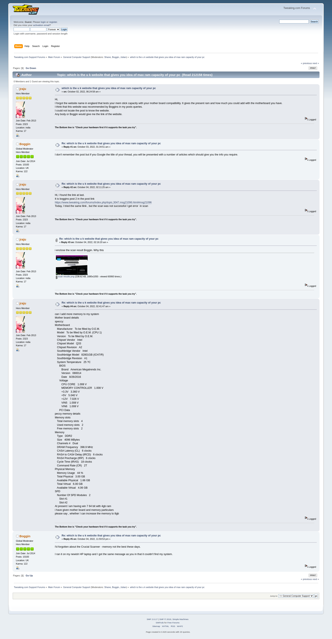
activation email (41, 25)
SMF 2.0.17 (152, 619)
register (53, 22)
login (43, 22)
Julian (123, 57)
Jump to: (274, 596)
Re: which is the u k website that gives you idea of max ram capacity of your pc (111, 143)
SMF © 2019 (165, 619)
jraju (22, 89)
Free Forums (173, 622)
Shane (107, 57)
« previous (306, 63)
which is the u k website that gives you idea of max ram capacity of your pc (109, 88)
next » (316, 63)
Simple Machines (180, 619)
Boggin (115, 57)
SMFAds (160, 622)
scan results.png (65, 276)
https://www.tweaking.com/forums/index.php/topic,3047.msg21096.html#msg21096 (103, 202)
